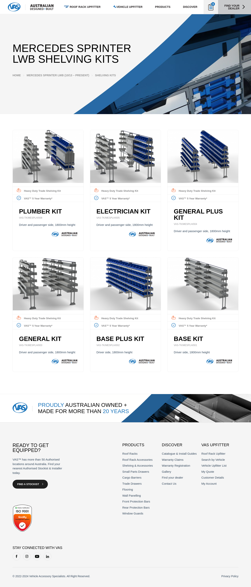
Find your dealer (231, 7)
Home (17, 75)
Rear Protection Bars (136, 507)
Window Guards (132, 513)
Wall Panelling (131, 495)
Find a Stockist (28, 484)
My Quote (207, 471)
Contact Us (169, 483)
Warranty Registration (176, 465)
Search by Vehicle (213, 459)
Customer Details (212, 477)
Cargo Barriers (132, 477)
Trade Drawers (132, 483)
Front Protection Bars (136, 501)
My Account (209, 483)
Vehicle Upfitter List (213, 465)
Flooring (127, 489)
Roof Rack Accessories (137, 459)
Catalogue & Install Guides (179, 453)
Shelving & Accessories (137, 465)
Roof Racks (130, 453)
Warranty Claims (172, 459)
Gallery (166, 471)
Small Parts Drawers (135, 471)
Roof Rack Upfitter (213, 453)
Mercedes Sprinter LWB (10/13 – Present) (58, 75)
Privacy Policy (229, 576)
